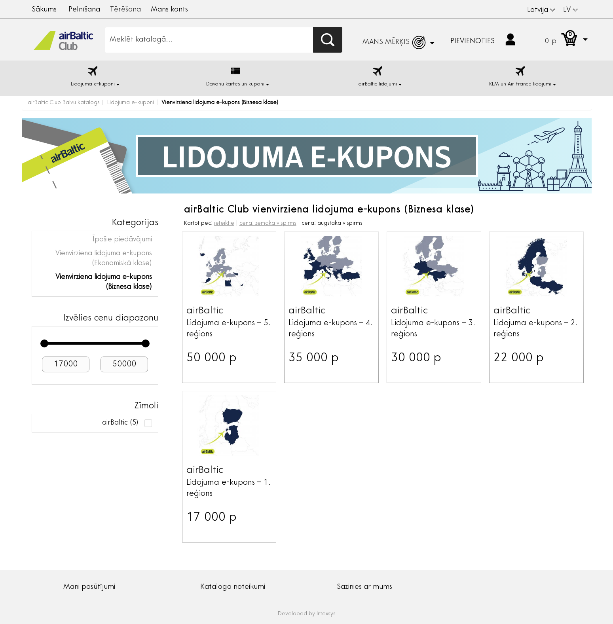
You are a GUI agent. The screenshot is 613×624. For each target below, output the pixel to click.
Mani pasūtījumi (89, 587)
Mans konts (169, 9)
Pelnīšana (84, 9)
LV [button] (570, 10)
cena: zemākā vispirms (267, 223)
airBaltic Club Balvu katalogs (64, 103)
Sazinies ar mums (364, 587)
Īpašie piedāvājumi (122, 239)
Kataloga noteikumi (232, 587)
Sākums (44, 9)
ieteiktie (224, 223)
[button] (558, 40)
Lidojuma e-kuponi (130, 103)
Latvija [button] (541, 10)
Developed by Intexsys (307, 614)
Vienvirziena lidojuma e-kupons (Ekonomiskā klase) (103, 258)
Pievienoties (472, 41)
